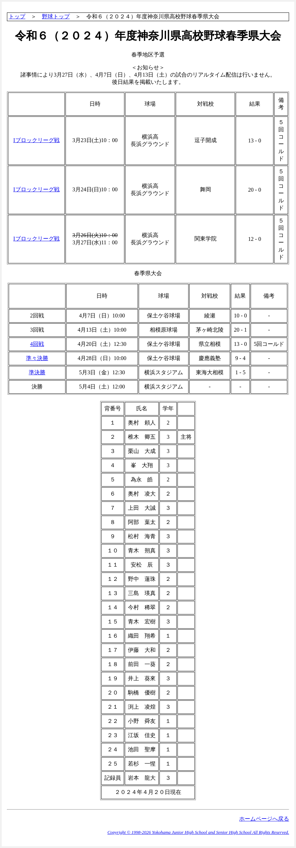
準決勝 (37, 372)
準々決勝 (37, 358)
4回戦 (37, 344)
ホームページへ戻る (264, 819)
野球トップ (56, 16)
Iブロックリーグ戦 (36, 140)
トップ (17, 16)
